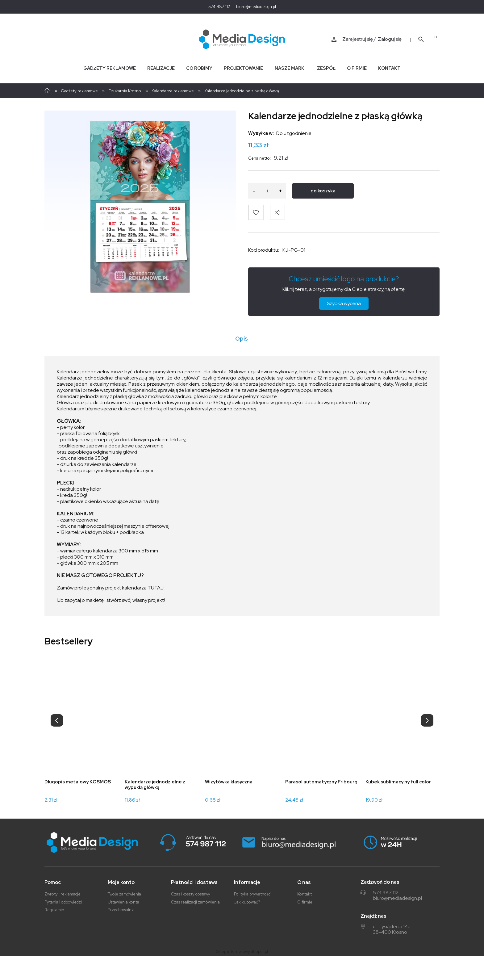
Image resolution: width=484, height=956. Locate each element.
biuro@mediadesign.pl (256, 6)
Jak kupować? (247, 902)
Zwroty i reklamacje (62, 894)
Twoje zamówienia (124, 894)
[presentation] (57, 720)
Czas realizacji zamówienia (195, 902)
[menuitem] (109, 68)
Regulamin (54, 909)
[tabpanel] (242, 486)
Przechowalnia (121, 909)
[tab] (242, 338)
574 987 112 (219, 6)
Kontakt (304, 894)
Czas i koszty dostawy (190, 894)
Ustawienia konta (123, 902)
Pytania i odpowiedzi (63, 902)
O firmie (304, 902)
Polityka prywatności (252, 894)
